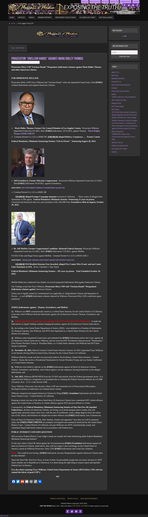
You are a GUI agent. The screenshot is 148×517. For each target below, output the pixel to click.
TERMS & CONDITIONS (119, 146)
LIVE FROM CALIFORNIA (80, 506)
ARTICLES (114, 75)
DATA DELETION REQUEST (120, 85)
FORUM (114, 88)
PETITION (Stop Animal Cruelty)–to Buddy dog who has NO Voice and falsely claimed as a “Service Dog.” (124, 114)
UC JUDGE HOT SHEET (119, 149)
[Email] (124, 52)
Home (13, 23)
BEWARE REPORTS (118, 78)
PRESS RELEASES (93, 2)
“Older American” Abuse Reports (124, 97)
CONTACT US (116, 82)
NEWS (113, 94)
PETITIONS (103, 2)
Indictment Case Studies (120, 91)
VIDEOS (114, 152)
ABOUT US (82, 2)
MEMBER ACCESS (125, 2)
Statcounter (4, 516)
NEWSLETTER (113, 2)
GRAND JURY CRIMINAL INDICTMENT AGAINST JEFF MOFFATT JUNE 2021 (48, 260)
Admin (17, 62)
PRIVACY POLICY (117, 142)
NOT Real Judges (117, 106)
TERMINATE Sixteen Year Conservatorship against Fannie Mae (123, 136)
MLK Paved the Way (119, 100)
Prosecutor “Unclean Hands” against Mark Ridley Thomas (47, 58)
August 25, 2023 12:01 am (29, 62)
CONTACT (136, 2)
